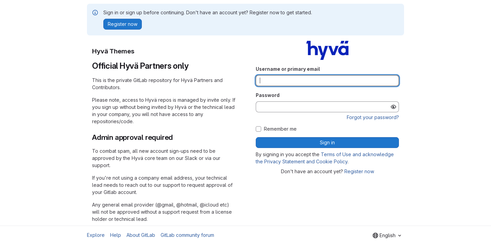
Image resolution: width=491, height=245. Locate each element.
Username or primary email (288, 69)
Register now (359, 171)
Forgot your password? (373, 117)
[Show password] (393, 106)
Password (268, 95)
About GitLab (141, 235)
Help (115, 235)
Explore (96, 235)
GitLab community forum (187, 235)
